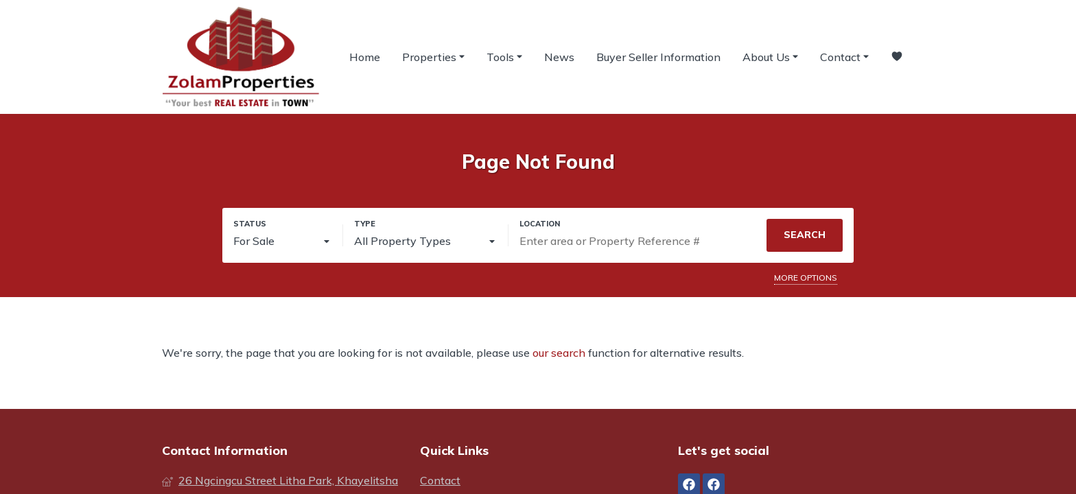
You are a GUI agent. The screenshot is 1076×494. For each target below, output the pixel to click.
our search (559, 353)
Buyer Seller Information (658, 57)
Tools (504, 56)
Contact (844, 56)
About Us (770, 56)
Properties (433, 56)
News (559, 57)
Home (364, 57)
